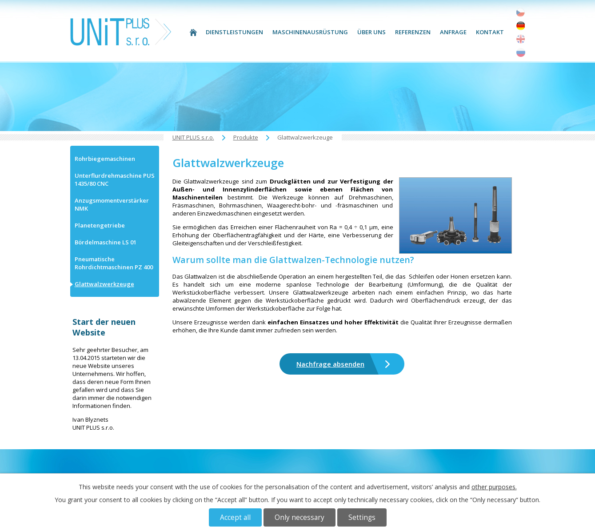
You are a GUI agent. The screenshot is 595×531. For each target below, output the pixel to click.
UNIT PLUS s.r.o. (193, 32)
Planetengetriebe (100, 225)
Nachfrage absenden (330, 363)
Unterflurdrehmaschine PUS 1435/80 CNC (115, 180)
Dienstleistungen (234, 32)
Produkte (245, 137)
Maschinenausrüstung (310, 32)
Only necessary (299, 517)
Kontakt (490, 32)
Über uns (371, 32)
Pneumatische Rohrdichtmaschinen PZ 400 (114, 263)
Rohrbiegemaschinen (105, 159)
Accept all (235, 517)
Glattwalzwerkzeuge (104, 284)
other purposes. (494, 487)
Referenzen (413, 32)
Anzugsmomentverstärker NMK (112, 204)
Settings (361, 517)
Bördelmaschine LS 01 (105, 242)
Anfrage (453, 32)
